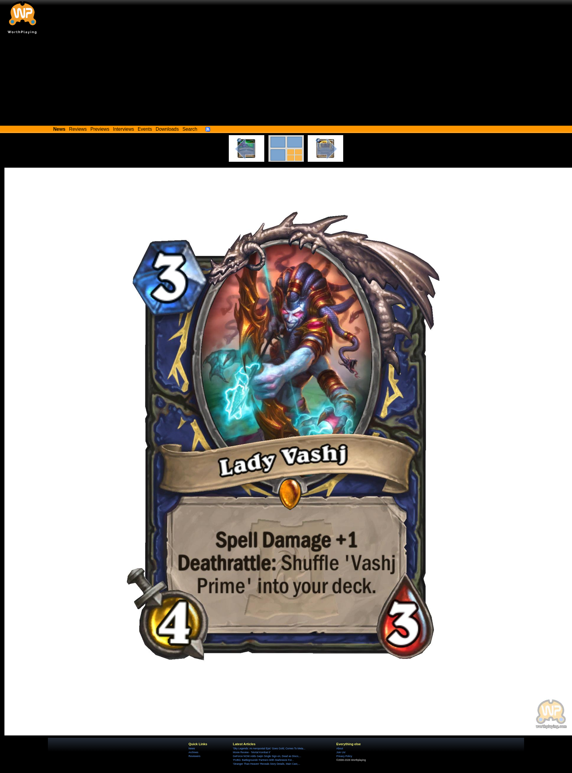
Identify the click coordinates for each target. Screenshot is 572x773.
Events (145, 129)
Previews (99, 129)
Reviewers (194, 756)
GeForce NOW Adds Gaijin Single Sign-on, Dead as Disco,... (267, 756)
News (192, 748)
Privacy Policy (344, 756)
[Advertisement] (286, 81)
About (339, 748)
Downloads (167, 129)
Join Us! (341, 752)
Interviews (123, 129)
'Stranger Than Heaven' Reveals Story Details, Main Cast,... (266, 763)
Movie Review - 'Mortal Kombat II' (251, 752)
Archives (193, 752)
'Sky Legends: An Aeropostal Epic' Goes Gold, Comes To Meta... (269, 748)
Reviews (78, 129)
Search (189, 129)
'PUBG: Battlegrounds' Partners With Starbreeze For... (263, 760)
